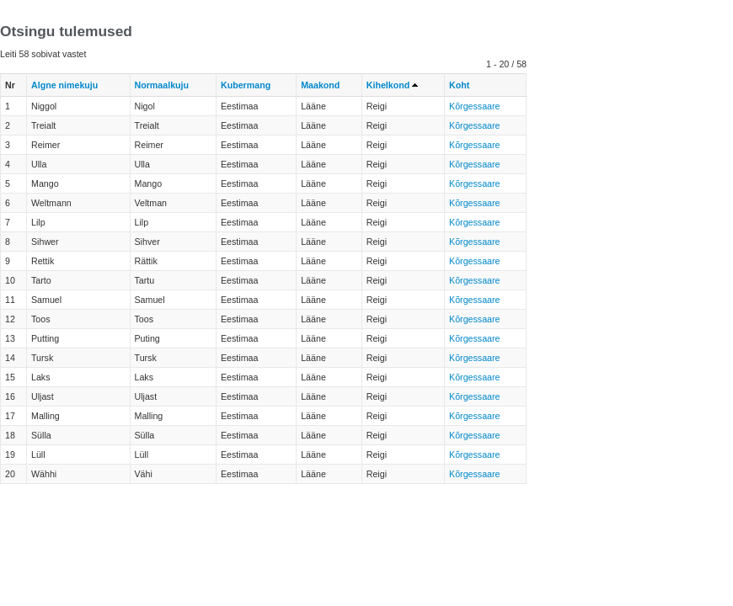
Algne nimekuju (64, 85)
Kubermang (245, 85)
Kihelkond (388, 85)
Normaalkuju (162, 85)
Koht (459, 85)
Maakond (320, 85)
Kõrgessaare (474, 106)
